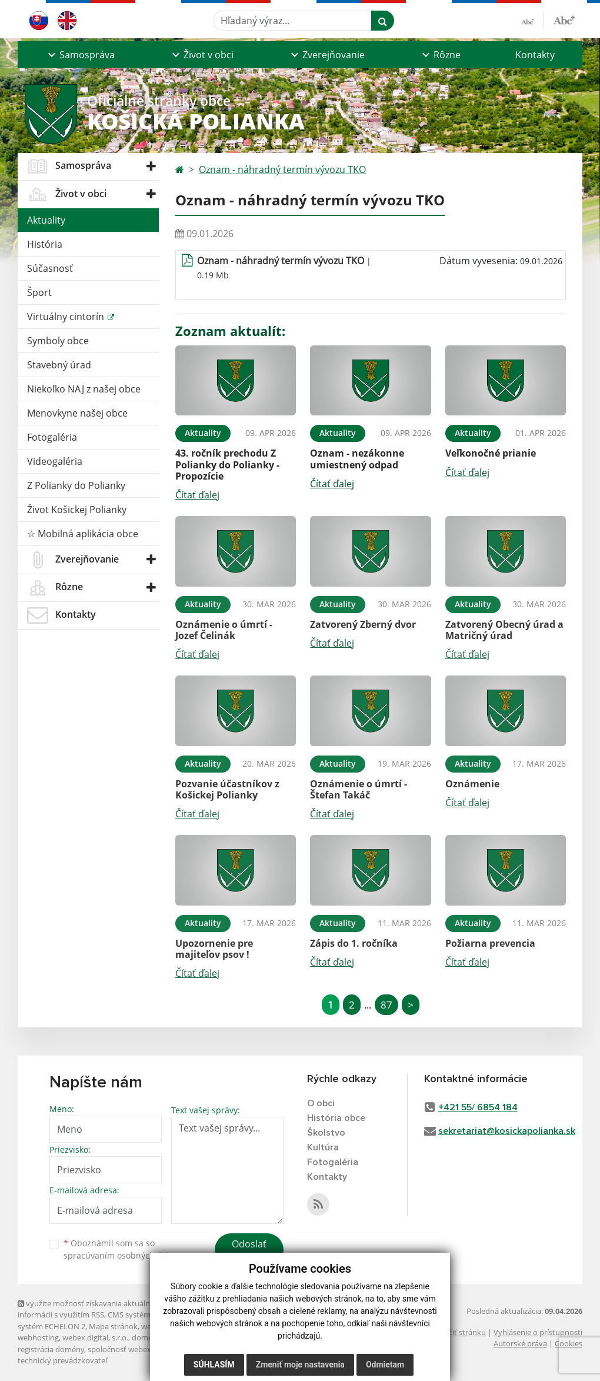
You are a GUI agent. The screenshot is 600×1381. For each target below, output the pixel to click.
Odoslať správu (249, 1250)
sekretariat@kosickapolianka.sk (506, 1131)
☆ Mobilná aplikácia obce (82, 533)
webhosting (38, 1337)
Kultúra (323, 1147)
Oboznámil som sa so (124, 1249)
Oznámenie (472, 783)
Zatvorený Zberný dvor (363, 624)
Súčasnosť (50, 268)
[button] (80, 54)
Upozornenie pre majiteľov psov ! (214, 949)
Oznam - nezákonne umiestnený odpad (357, 459)
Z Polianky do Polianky (76, 485)
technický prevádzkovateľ (62, 1360)
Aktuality (46, 220)
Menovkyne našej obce (77, 413)
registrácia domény (51, 1349)
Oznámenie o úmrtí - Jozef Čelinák (223, 630)
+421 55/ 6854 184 (478, 1107)
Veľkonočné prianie (490, 453)
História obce (336, 1118)
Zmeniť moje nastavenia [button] (300, 1364)
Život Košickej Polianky (76, 509)
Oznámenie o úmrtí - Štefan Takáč (358, 789)
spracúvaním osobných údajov (124, 1255)
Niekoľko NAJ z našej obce (84, 388)
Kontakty (535, 54)
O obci (321, 1103)
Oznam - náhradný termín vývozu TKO (282, 169)
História (44, 244)
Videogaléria (54, 461)
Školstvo (326, 1132)
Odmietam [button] (385, 1364)
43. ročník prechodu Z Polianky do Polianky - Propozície (227, 464)
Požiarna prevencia (490, 943)
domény (146, 1337)
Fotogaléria (52, 437)
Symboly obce (58, 340)
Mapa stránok (113, 1326)
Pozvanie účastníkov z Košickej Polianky (227, 789)
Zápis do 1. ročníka (354, 943)
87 (386, 1004)
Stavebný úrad (59, 364)
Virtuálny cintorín (66, 316)
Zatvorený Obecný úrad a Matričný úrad (504, 630)
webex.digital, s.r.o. (95, 1337)
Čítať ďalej (197, 494)
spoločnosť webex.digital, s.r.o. (141, 1349)
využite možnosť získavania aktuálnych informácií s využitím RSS (90, 1309)
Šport (39, 292)
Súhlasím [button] (214, 1364)
